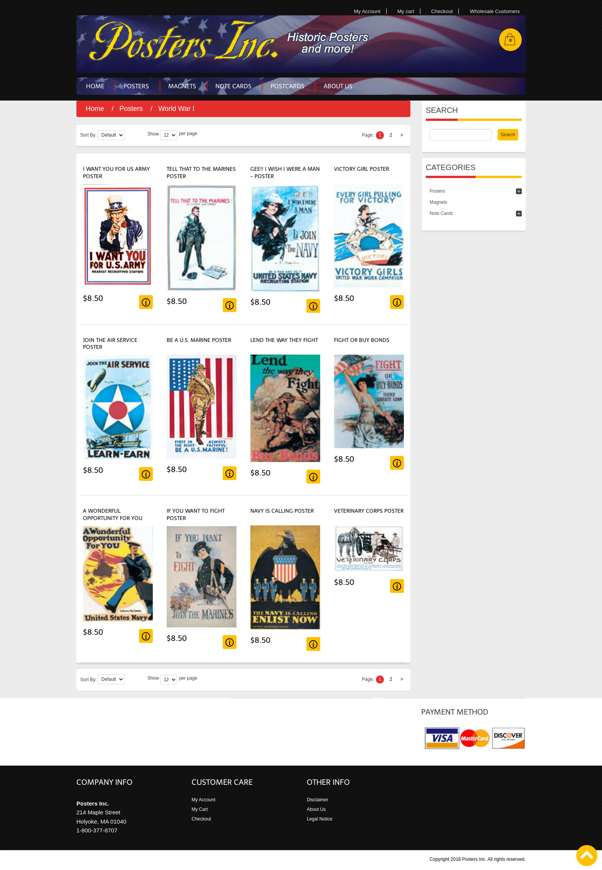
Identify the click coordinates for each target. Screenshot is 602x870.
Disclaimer (317, 799)
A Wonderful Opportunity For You (112, 515)
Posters (131, 108)
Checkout (442, 11)
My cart (405, 11)
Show (153, 134)
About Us (316, 809)
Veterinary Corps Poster (369, 511)
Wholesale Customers (495, 11)
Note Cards (441, 213)
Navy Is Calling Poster (282, 511)
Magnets (438, 202)
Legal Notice (319, 819)
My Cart (200, 809)
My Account (367, 11)
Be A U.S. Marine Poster (199, 340)
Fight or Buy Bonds (361, 340)
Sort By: (88, 135)
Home (95, 108)
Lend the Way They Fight (284, 340)
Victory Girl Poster (361, 169)
